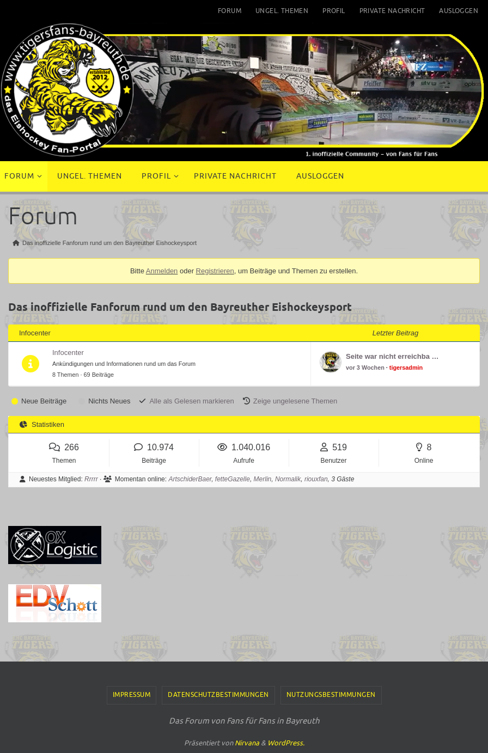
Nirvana (247, 743)
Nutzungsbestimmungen (331, 694)
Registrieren (215, 271)
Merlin (263, 479)
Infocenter (68, 352)
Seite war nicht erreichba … (392, 356)
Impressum (132, 694)
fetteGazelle (232, 479)
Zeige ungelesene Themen (295, 401)
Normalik (288, 479)
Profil (333, 11)
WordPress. (285, 743)
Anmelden (162, 271)
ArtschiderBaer (189, 479)
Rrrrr (91, 479)
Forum (229, 11)
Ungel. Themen (281, 11)
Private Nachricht (392, 11)
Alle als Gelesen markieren (191, 401)
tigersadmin (406, 367)
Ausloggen (458, 11)
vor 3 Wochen (365, 367)
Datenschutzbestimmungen (218, 694)
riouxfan (316, 479)
